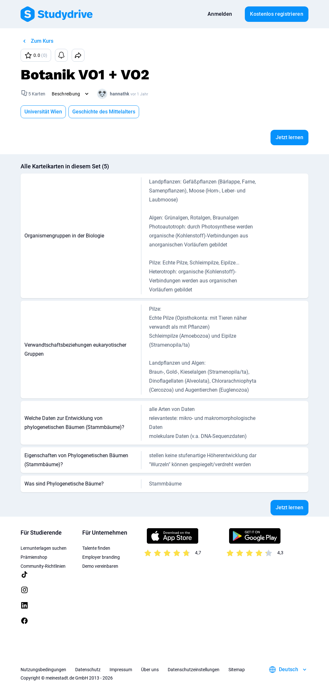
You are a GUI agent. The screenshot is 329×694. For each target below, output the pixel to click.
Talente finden (96, 548)
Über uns (150, 669)
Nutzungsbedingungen (43, 669)
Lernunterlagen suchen (44, 548)
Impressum (121, 669)
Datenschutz (88, 669)
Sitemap (236, 669)
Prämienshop (34, 557)
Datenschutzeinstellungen (193, 669)
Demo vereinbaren (100, 566)
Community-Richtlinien (43, 566)
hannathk (119, 93)
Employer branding (101, 557)
